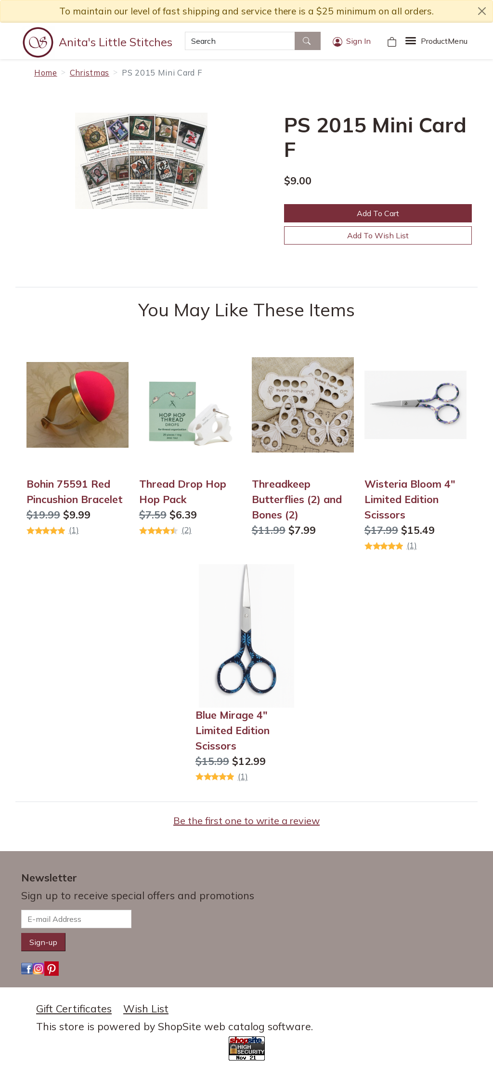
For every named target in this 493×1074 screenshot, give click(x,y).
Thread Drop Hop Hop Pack (182, 491)
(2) (187, 530)
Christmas (89, 72)
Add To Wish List (378, 235)
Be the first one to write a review (246, 821)
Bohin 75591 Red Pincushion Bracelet (74, 491)
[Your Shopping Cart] (392, 41)
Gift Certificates (74, 1008)
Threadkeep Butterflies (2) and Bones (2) (297, 499)
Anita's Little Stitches (115, 42)
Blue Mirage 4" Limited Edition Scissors (232, 730)
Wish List (146, 1008)
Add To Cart (378, 213)
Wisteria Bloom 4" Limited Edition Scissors (409, 499)
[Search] (240, 41)
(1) (74, 530)
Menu (444, 41)
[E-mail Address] (76, 919)
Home (45, 72)
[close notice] (482, 11)
